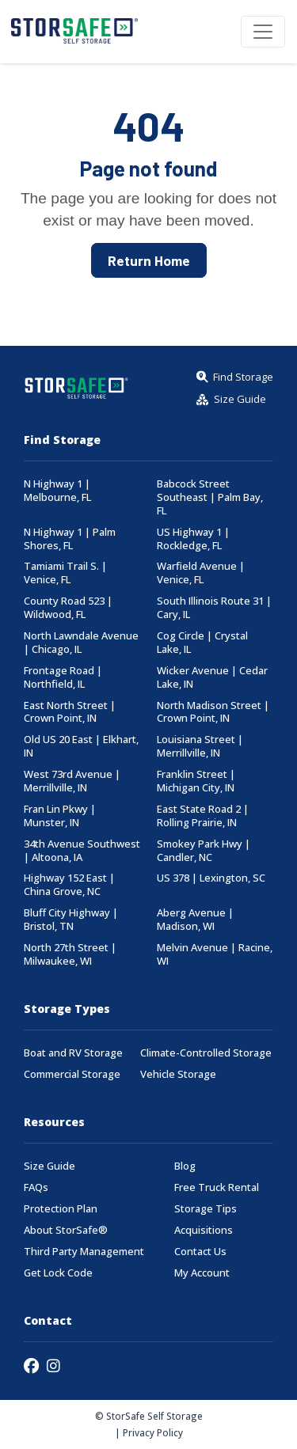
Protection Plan (60, 1209)
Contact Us (200, 1251)
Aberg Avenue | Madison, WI (195, 919)
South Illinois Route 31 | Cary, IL (214, 607)
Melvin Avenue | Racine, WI (214, 954)
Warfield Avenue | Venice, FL (201, 572)
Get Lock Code (58, 1273)
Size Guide (49, 1166)
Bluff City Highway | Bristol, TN (71, 919)
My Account (202, 1273)
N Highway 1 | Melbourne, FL (57, 490)
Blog (185, 1166)
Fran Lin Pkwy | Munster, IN (60, 815)
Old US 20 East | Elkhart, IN (81, 746)
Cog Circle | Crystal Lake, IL (202, 642)
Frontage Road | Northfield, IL (63, 677)
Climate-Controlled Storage (206, 1053)
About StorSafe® (66, 1230)
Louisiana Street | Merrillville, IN (200, 746)
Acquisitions (203, 1230)
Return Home (149, 260)
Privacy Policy (153, 1432)
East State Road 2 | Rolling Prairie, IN (203, 815)
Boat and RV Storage (73, 1053)
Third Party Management (84, 1251)
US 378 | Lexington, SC (211, 878)
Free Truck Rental (216, 1187)
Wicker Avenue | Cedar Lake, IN (212, 677)
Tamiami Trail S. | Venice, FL (65, 572)
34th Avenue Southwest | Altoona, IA (82, 850)
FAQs (36, 1187)
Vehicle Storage (178, 1074)
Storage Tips (205, 1209)
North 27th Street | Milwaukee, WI (70, 954)
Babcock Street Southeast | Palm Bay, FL (210, 497)
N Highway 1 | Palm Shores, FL (70, 538)
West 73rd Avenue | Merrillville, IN (72, 781)
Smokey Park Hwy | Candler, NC (203, 850)
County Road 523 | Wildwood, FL (68, 607)
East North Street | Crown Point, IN (70, 712)
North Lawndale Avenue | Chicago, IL (81, 642)
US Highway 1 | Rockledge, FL (193, 538)
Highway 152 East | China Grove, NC (69, 884)
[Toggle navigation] (263, 31)
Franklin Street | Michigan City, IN (196, 781)
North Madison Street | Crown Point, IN (213, 712)
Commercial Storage (72, 1074)
